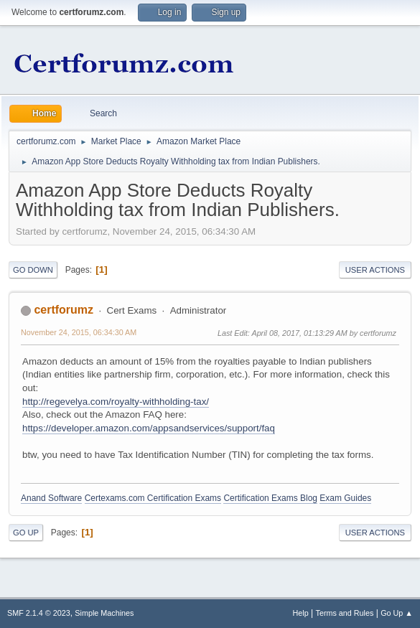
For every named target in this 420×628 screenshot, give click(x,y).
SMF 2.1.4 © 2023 (38, 613)
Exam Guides (345, 498)
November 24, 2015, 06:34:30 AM (78, 332)
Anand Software (51, 498)
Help (301, 613)
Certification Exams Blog (270, 498)
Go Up (26, 532)
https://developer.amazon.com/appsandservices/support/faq (148, 428)
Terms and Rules (345, 613)
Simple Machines (104, 613)
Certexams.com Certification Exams (153, 498)
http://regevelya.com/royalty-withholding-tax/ (115, 401)
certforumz (63, 310)
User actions (375, 270)
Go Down (33, 270)
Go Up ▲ (397, 613)
